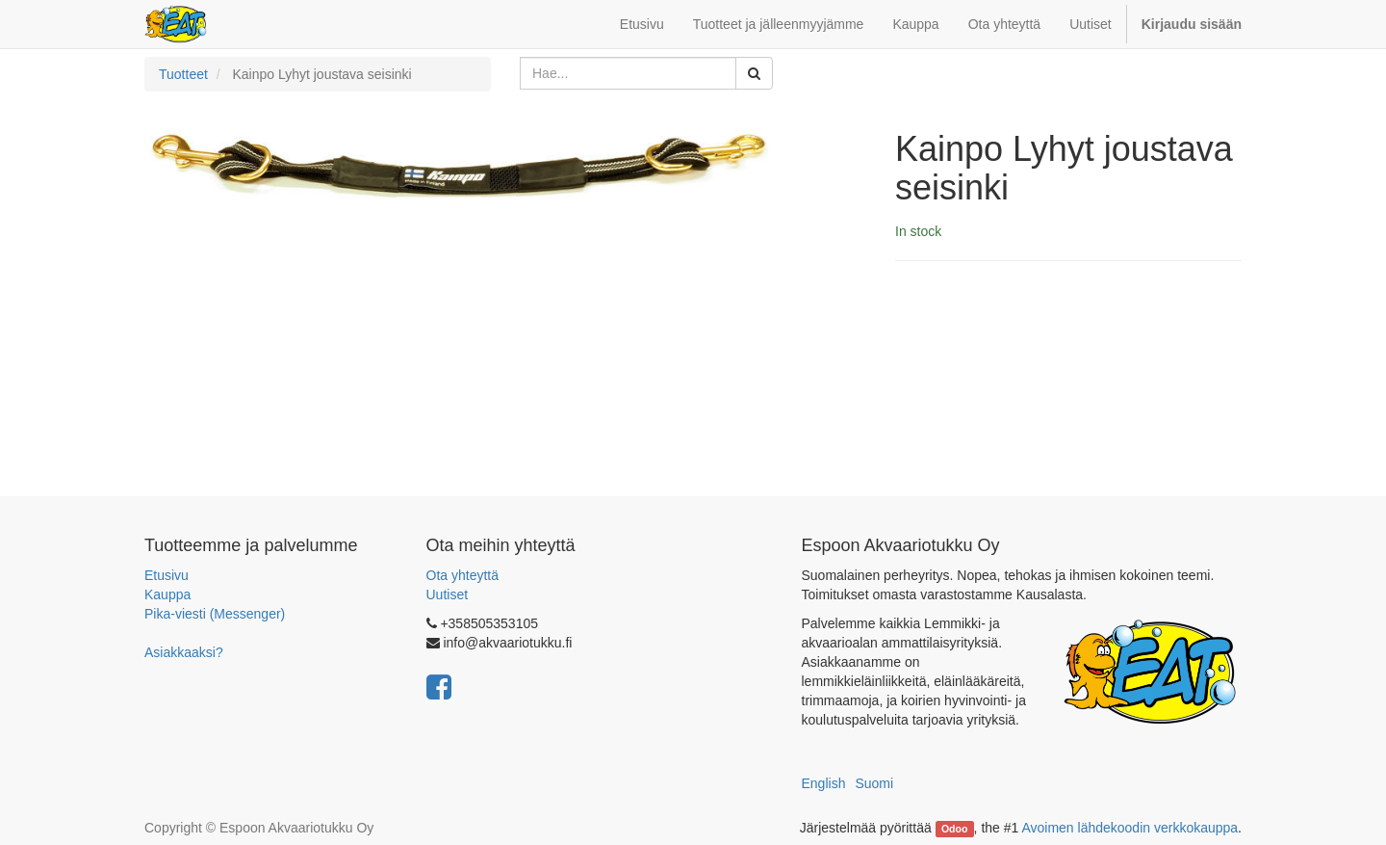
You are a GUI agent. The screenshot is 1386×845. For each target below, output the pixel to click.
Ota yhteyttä (462, 575)
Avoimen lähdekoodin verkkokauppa (1129, 827)
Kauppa (167, 594)
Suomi (874, 783)
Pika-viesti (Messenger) (214, 613)
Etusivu (166, 575)
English (824, 783)
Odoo (954, 828)
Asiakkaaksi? (183, 652)
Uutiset (447, 594)
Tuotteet (183, 74)
